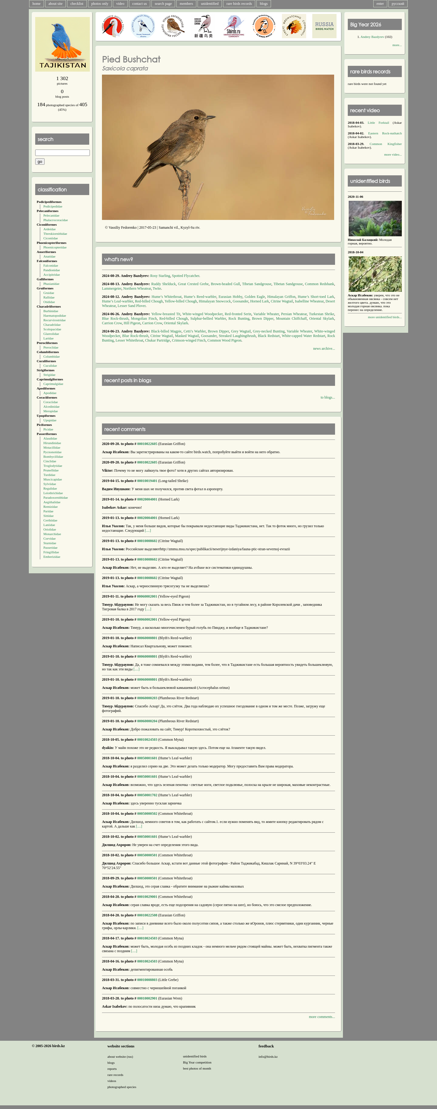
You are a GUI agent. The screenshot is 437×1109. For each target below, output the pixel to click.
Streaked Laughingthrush (237, 336)
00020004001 (147, 499)
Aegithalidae (51, 502)
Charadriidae (52, 324)
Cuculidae (50, 365)
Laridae (48, 338)
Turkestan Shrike (321, 314)
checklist (76, 4)
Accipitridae (51, 274)
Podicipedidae (52, 206)
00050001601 (147, 758)
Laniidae (49, 525)
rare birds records (239, 4)
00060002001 (147, 596)
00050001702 (147, 795)
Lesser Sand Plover (131, 306)
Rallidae (49, 297)
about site (56, 4)
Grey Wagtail (241, 331)
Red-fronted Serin (238, 314)
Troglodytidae (52, 465)
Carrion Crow (112, 323)
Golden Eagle (255, 297)
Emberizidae (51, 556)
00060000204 (147, 721)
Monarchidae (52, 534)
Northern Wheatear (137, 288)
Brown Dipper (262, 318)
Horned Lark (259, 301)
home (36, 4)
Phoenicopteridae (54, 247)
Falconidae (50, 265)
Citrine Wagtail (282, 301)
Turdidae (49, 475)
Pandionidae (51, 270)
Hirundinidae (52, 443)
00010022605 (147, 444)
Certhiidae (50, 520)
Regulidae (50, 488)
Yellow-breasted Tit (165, 314)
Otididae (49, 302)
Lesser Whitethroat (129, 340)
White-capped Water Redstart (303, 336)
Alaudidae (50, 438)
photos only (99, 4)
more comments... (322, 1017)
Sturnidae (49, 543)
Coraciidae (50, 402)
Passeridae (50, 547)
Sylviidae (49, 484)
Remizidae (50, 506)
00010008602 (147, 541)
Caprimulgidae (53, 384)
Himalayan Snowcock (215, 301)
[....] (147, 530)
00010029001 (147, 897)
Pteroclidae (50, 347)
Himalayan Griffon (281, 297)
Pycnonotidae (52, 452)
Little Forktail (378, 122)
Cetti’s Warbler (195, 331)
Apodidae (49, 393)
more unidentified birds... (385, 317)
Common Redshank (319, 284)
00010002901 (147, 998)
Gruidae (48, 293)
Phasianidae (51, 283)
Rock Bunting (239, 318)
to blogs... (328, 397)
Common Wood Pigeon (224, 340)
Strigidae (49, 374)
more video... (393, 154)
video (120, 4)
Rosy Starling (160, 276)
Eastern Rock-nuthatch (385, 133)
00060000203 (147, 698)
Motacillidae (51, 447)
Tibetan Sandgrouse (256, 284)
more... (397, 45)
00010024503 (147, 739)
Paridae (48, 511)
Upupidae (49, 420)
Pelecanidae (51, 215)
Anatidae (49, 256)
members (186, 4)
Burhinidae (50, 311)
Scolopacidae (52, 329)
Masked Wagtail (187, 336)
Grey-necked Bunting (269, 331)
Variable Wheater (266, 314)
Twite (157, 288)
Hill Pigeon (132, 323)
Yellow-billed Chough (180, 301)
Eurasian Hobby (230, 297)
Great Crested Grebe (193, 284)
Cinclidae (49, 461)
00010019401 (147, 481)
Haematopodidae (54, 315)
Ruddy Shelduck (163, 284)
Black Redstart (269, 336)
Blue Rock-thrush (115, 318)
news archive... (324, 348)
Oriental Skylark (321, 318)
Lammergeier (111, 288)
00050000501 (147, 855)
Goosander (241, 301)
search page (163, 4)
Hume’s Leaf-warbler (117, 301)
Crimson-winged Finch (188, 340)
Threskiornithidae (55, 233)
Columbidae (51, 356)
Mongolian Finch (144, 318)
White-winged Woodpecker (202, 314)
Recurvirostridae (54, 320)
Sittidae (48, 515)
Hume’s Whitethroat (166, 297)
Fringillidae (51, 552)
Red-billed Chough (149, 301)
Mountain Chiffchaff (291, 318)
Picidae (48, 429)
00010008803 (147, 980)
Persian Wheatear (294, 314)
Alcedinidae (51, 406)
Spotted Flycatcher (185, 276)
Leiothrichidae (53, 493)
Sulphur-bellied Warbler (208, 318)
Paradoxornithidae (55, 497)
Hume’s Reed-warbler (200, 297)
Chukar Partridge (157, 340)
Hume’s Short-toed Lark (316, 297)
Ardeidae (49, 229)
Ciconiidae (50, 238)
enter (380, 4)
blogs (264, 4)
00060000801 (147, 638)
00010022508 (147, 915)
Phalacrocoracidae (55, 220)
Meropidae (50, 411)
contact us (139, 4)
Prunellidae (51, 470)
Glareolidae (51, 333)
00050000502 (147, 813)
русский (398, 4)
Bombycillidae (53, 456)
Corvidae (49, 538)
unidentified (209, 4)
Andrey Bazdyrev (372, 37)
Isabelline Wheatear (309, 301)
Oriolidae (49, 529)
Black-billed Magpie (166, 331)
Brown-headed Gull (225, 284)
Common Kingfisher (386, 144)
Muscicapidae (52, 479)
